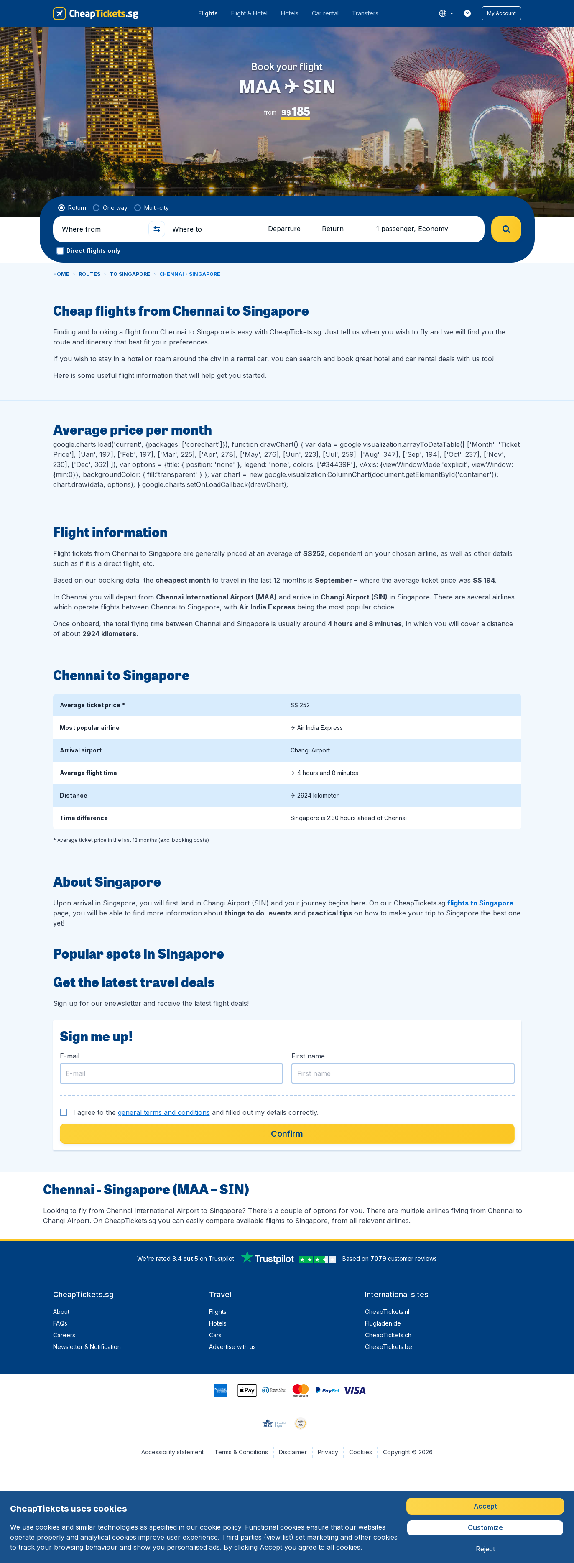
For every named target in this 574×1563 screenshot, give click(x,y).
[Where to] (212, 229)
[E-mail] (171, 1073)
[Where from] (101, 229)
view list (278, 1537)
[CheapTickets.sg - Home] (95, 13)
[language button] (446, 13)
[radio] (72, 207)
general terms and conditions (164, 1112)
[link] (467, 13)
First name (308, 1056)
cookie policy (220, 1527)
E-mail (69, 1056)
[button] (501, 13)
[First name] (403, 1073)
